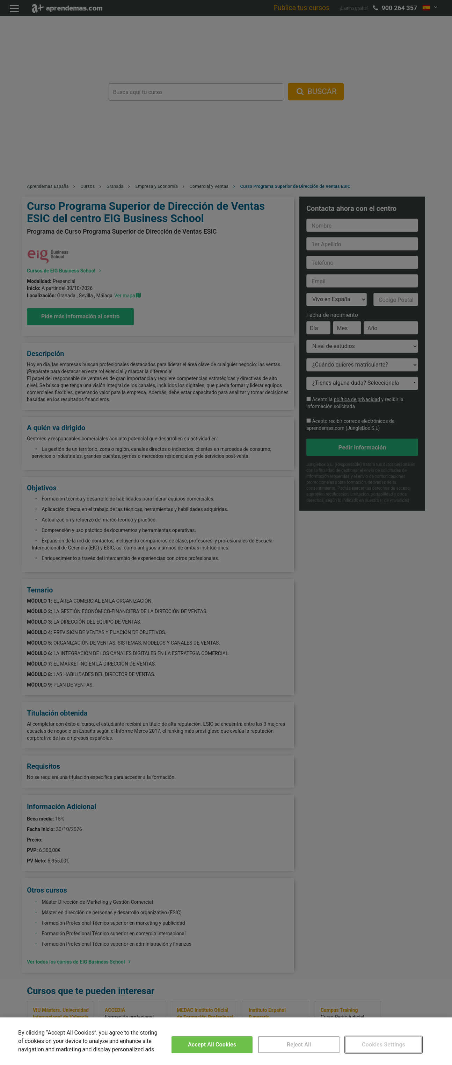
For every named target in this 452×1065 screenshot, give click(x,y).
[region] (226, 1041)
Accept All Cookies (212, 1044)
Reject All (299, 1044)
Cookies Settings (383, 1044)
